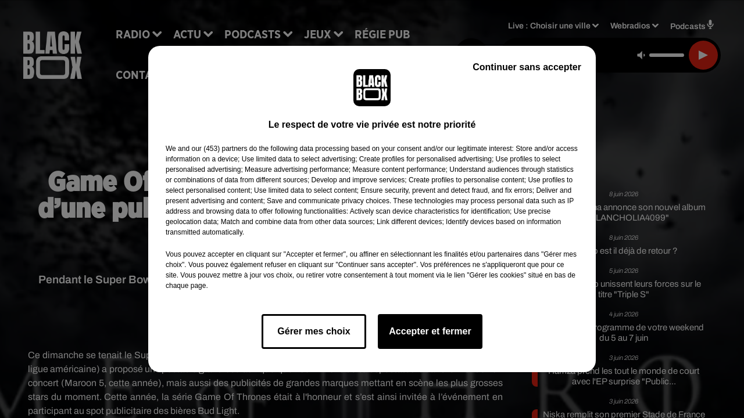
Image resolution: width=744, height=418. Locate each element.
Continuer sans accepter (527, 67)
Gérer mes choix (313, 331)
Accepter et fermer (430, 331)
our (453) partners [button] (219, 149)
